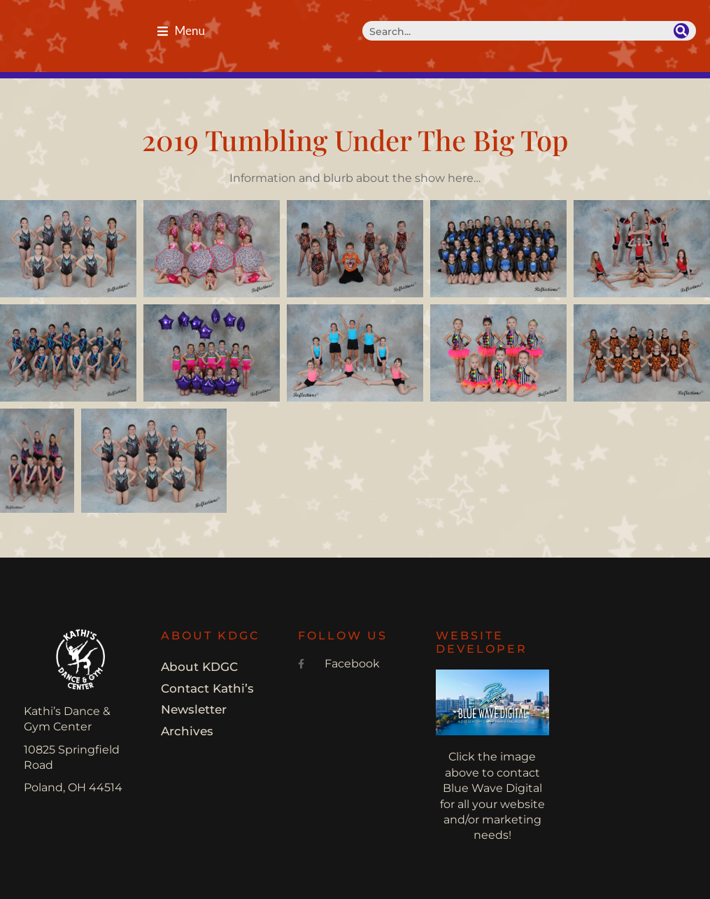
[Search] (681, 30)
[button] (181, 30)
